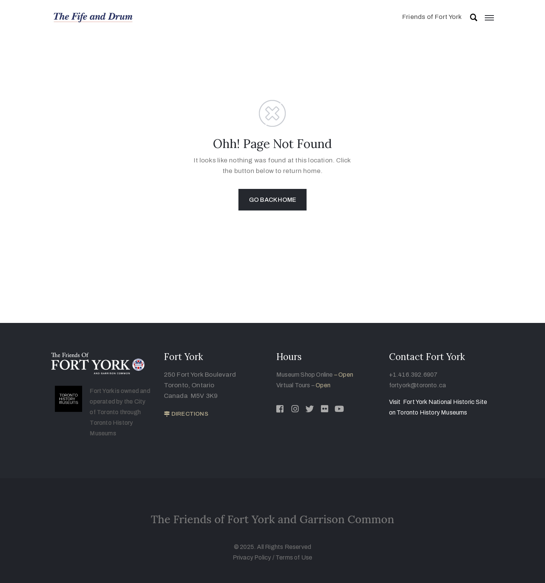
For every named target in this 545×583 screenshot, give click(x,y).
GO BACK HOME (272, 199)
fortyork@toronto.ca (417, 385)
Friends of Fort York (432, 16)
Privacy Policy (252, 557)
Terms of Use (294, 557)
